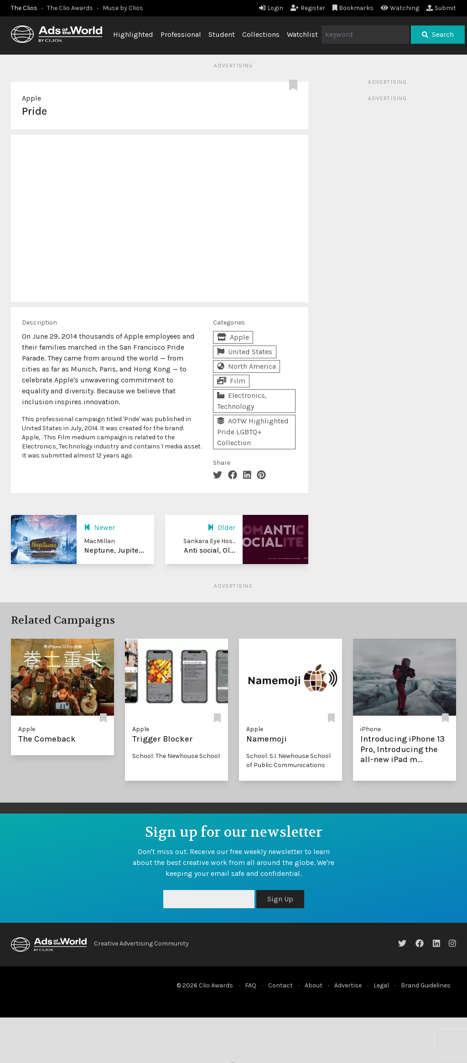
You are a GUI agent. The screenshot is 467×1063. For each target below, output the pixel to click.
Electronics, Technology (242, 401)
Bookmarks (353, 8)
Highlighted (133, 34)
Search (438, 34)
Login (271, 8)
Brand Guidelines (426, 985)
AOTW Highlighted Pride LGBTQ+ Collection (253, 432)
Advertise (348, 985)
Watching (400, 8)
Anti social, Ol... (209, 550)
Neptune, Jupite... (114, 550)
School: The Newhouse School (176, 756)
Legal (381, 985)
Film (231, 380)
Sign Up (280, 899)
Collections (261, 34)
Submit (441, 8)
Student (221, 34)
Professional (181, 34)
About (313, 985)
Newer (99, 527)
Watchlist (302, 34)
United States (244, 351)
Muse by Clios (123, 8)
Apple (31, 98)
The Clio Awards (70, 8)
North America (246, 366)
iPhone (370, 729)
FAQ (250, 985)
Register (308, 8)
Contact (280, 985)
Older (221, 527)
